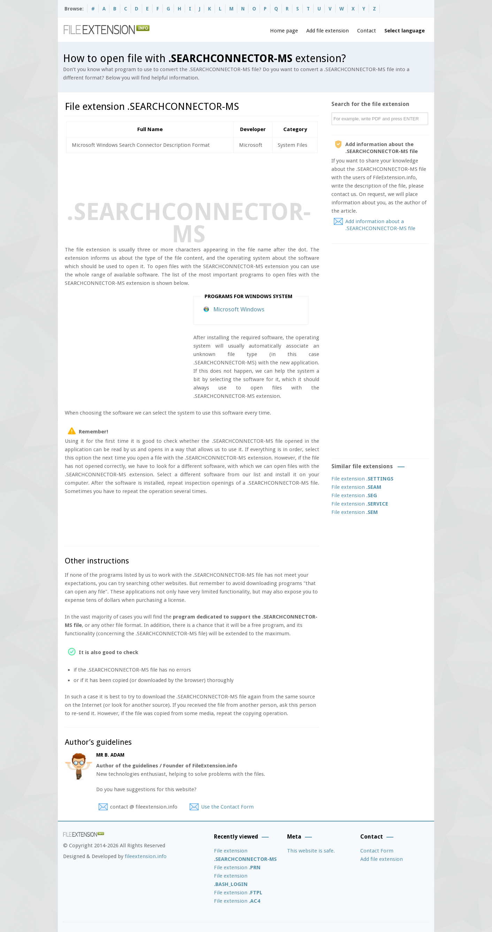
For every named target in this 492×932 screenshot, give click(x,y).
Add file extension (327, 31)
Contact (366, 31)
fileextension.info (146, 856)
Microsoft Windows (238, 309)
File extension (362, 479)
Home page (284, 31)
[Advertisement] (191, 175)
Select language (404, 31)
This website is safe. (311, 851)
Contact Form (376, 851)
